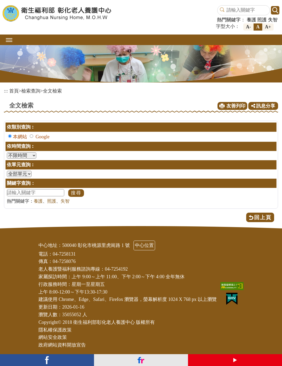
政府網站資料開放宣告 (62, 345)
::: (6, 91)
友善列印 (235, 106)
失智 (273, 19)
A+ (268, 27)
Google (43, 136)
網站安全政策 (52, 337)
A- (248, 27)
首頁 (14, 91)
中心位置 (144, 245)
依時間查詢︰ (21, 146)
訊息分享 (263, 106)
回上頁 (262, 217)
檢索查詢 (30, 91)
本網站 (20, 136)
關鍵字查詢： (21, 183)
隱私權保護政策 (55, 330)
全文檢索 (52, 91)
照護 (262, 19)
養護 (251, 19)
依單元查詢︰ (21, 164)
